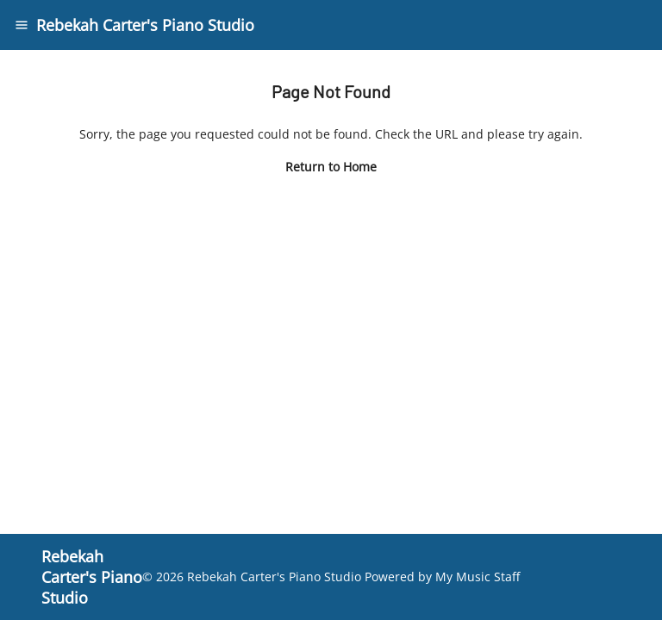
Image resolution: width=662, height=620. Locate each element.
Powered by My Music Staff (442, 576)
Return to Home (331, 166)
